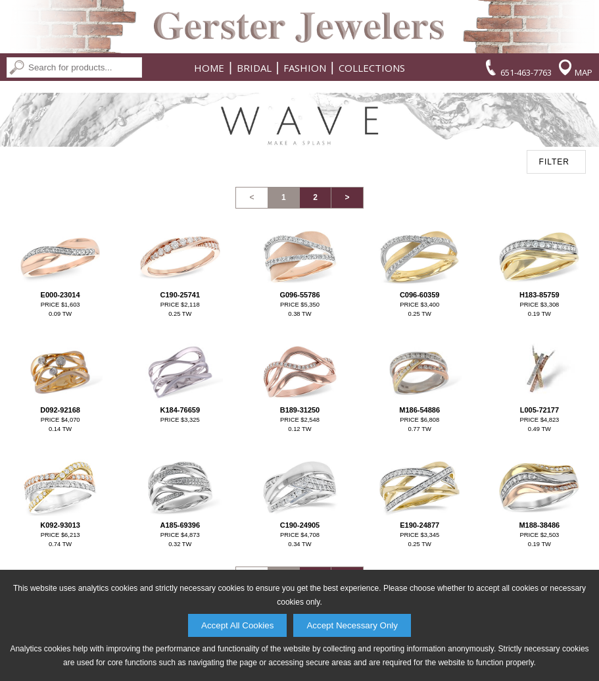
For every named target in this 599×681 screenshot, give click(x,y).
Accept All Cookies (237, 625)
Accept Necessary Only (352, 625)
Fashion (304, 67)
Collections (372, 67)
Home (209, 67)
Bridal (254, 67)
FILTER (554, 161)
